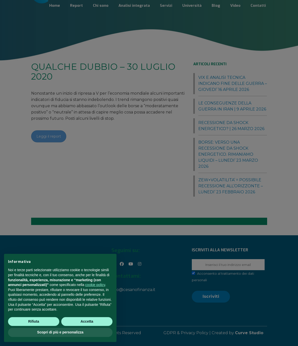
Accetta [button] (87, 321)
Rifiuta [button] (33, 321)
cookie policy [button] (95, 285)
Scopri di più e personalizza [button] (60, 332)
